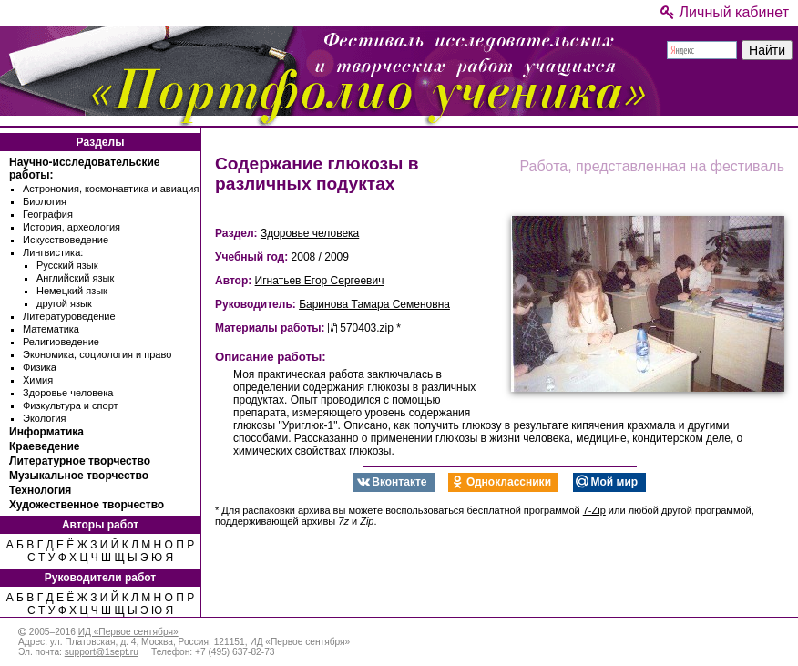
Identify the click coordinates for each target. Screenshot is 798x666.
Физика (39, 367)
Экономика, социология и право (97, 354)
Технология (40, 490)
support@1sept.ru (101, 652)
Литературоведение (69, 316)
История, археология (71, 226)
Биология (44, 201)
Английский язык (75, 277)
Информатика (46, 431)
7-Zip (594, 510)
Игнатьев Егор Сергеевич (319, 280)
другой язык (64, 303)
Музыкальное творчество (78, 475)
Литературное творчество (79, 461)
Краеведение (44, 446)
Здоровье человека (68, 392)
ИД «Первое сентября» (128, 632)
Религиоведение (61, 341)
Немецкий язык (71, 290)
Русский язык (67, 265)
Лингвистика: (53, 252)
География (48, 214)
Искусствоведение (65, 239)
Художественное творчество (86, 504)
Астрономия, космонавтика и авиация (111, 188)
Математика (51, 328)
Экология (44, 418)
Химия (38, 379)
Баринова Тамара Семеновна (374, 304)
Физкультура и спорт (70, 405)
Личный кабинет (724, 12)
